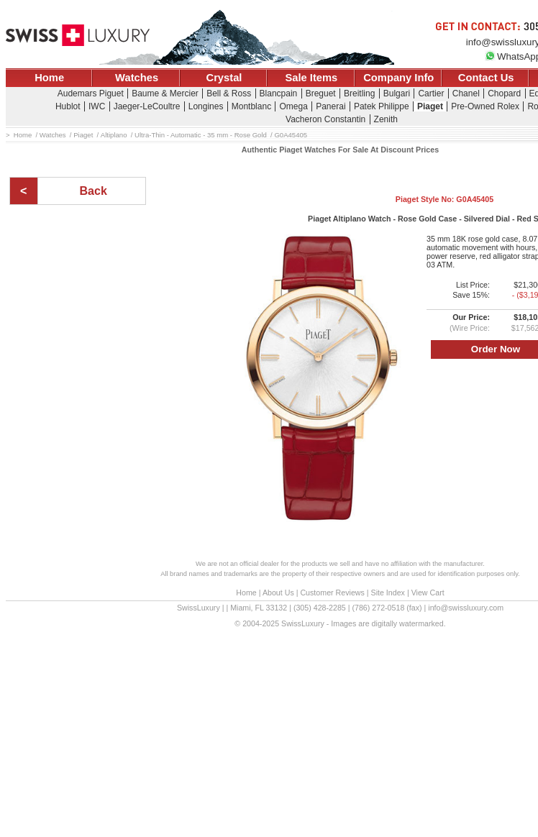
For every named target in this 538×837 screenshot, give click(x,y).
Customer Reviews (332, 592)
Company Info (398, 77)
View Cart (427, 592)
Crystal (224, 77)
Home (49, 77)
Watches (136, 77)
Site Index (388, 592)
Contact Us (486, 77)
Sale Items (311, 77)
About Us (278, 592)
